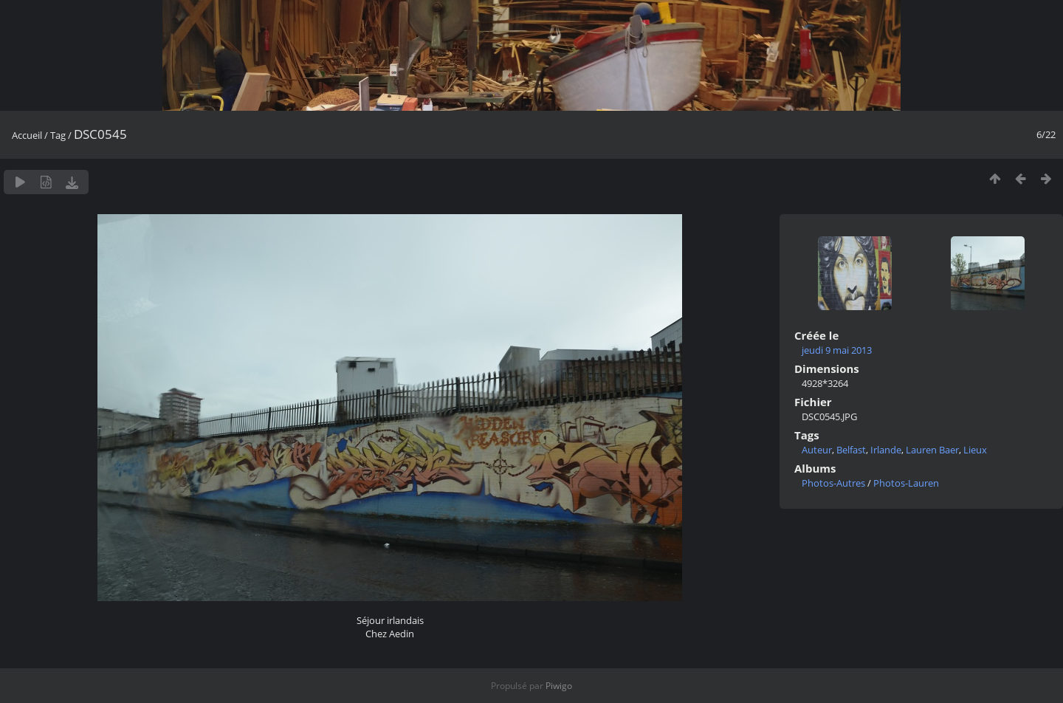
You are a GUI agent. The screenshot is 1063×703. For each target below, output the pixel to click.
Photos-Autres (833, 483)
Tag (58, 135)
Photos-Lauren (906, 483)
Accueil (27, 135)
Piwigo (559, 685)
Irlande (885, 449)
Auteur (817, 449)
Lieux (975, 449)
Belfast (851, 449)
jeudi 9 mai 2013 (837, 350)
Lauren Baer (932, 449)
